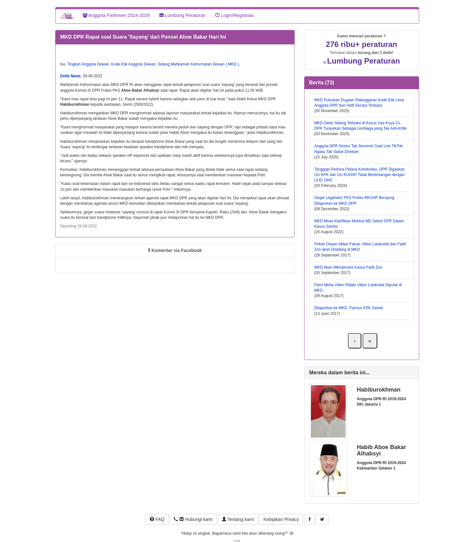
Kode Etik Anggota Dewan (133, 64)
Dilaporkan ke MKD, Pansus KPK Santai (348, 308)
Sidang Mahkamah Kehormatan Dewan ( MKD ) (198, 64)
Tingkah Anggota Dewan (88, 64)
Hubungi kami (193, 519)
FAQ (157, 519)
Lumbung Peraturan (182, 15)
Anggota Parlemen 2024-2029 (116, 15)
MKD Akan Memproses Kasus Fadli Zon (348, 267)
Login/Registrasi (234, 15)
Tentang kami (238, 519)
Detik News (70, 76)
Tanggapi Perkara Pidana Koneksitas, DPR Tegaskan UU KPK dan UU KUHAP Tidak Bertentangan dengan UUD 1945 (359, 174)
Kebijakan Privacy (281, 519)
